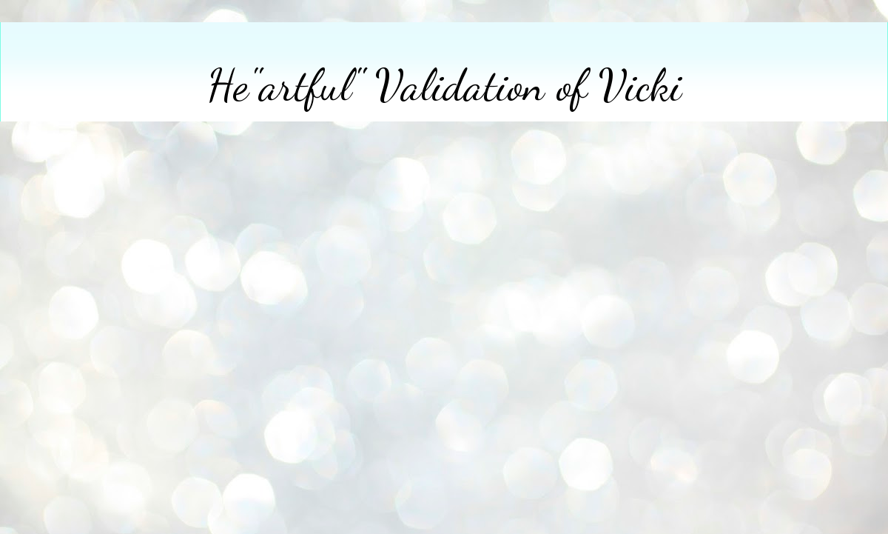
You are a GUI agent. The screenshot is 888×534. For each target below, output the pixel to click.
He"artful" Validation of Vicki (444, 85)
